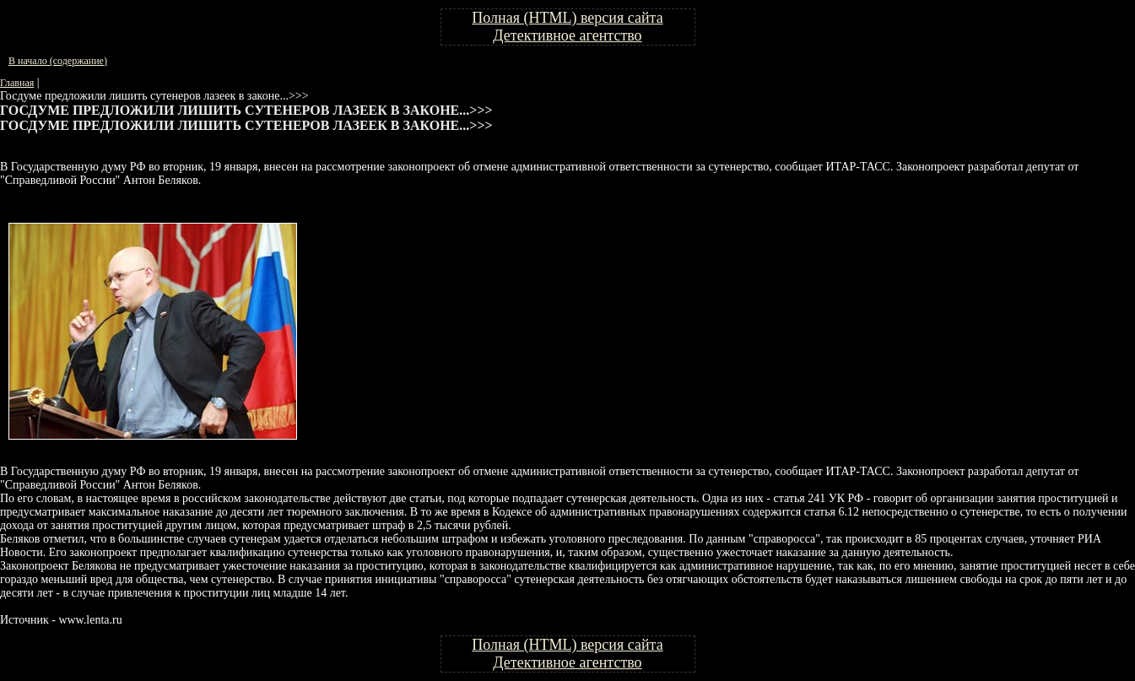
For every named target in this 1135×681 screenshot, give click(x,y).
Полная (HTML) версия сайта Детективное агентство (567, 26)
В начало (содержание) (57, 61)
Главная (17, 83)
